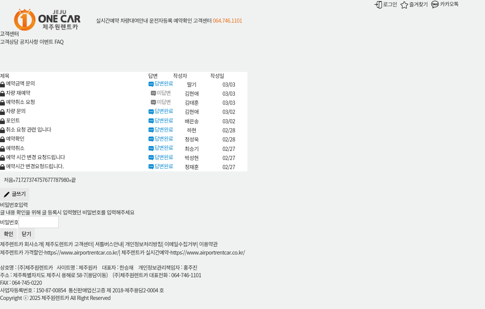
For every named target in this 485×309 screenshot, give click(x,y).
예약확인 (183, 20)
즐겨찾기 (414, 4)
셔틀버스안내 (109, 244)
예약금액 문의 (17, 83)
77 (50, 180)
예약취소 (12, 148)
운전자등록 (160, 20)
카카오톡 (444, 4)
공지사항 (29, 41)
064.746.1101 (227, 20)
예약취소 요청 (17, 102)
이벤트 (46, 41)
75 (39, 180)
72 (23, 180)
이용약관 (208, 244)
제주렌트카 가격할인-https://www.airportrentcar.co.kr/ (59, 252)
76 (44, 180)
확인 (8, 234)
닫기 (26, 234)
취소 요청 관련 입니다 (25, 129)
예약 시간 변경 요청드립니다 (32, 157)
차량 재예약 (15, 92)
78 (55, 180)
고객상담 (9, 41)
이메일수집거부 (180, 244)
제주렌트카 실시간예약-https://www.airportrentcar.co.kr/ (183, 252)
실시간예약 (107, 20)
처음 (8, 180)
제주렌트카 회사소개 (21, 244)
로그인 (385, 4)
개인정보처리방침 (143, 244)
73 (28, 180)
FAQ (59, 41)
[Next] (70, 179)
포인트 (10, 120)
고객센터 (202, 20)
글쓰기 (14, 194)
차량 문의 (12, 111)
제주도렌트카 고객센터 (68, 244)
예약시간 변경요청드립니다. (32, 166)
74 (34, 180)
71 (17, 180)
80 (66, 180)
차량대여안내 (134, 20)
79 (61, 180)
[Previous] (14, 179)
